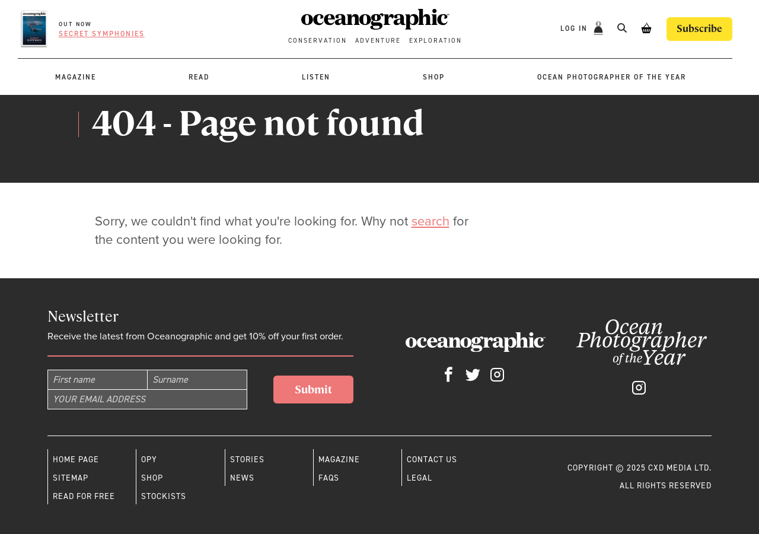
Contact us (432, 459)
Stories (247, 459)
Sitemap (70, 477)
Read (199, 77)
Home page (76, 459)
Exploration (435, 40)
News (242, 477)
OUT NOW (75, 24)
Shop (434, 77)
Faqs (328, 477)
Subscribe (699, 29)
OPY (149, 459)
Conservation (317, 40)
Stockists (163, 496)
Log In (575, 28)
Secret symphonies (102, 34)
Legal (419, 477)
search (430, 221)
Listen (316, 77)
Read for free (84, 496)
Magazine (75, 77)
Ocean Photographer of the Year (611, 77)
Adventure (378, 40)
